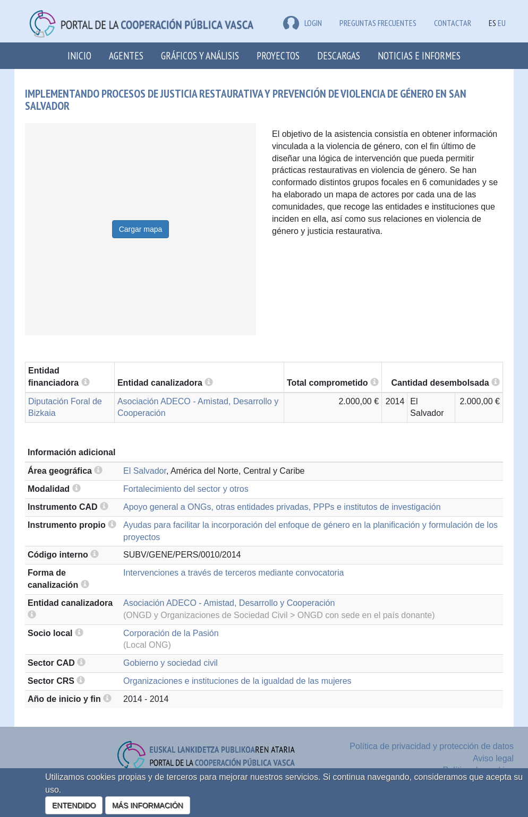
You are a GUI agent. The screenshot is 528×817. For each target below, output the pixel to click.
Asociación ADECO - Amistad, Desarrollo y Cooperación (229, 602)
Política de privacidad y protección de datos (432, 746)
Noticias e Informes (419, 55)
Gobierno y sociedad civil (170, 662)
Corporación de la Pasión (171, 633)
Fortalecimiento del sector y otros (186, 488)
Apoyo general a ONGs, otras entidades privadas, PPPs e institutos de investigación (282, 506)
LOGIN (302, 23)
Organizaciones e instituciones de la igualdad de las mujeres (237, 680)
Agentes (126, 55)
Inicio (79, 55)
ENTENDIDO (74, 805)
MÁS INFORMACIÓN (147, 805)
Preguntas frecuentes (377, 23)
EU (502, 23)
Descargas (338, 55)
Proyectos (278, 55)
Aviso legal (493, 758)
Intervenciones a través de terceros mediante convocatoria (233, 572)
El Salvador (144, 470)
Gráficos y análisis (200, 55)
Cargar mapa (141, 229)
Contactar (452, 23)
